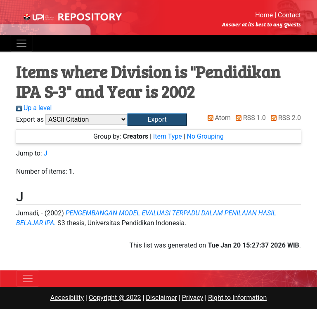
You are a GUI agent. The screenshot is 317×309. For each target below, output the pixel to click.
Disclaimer (161, 298)
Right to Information (237, 298)
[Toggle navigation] (21, 43)
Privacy (192, 298)
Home (264, 15)
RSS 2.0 (284, 118)
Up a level (34, 108)
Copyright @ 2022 (115, 298)
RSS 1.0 (249, 118)
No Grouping (205, 136)
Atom (217, 118)
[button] (157, 119)
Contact (289, 15)
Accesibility (67, 298)
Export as (30, 119)
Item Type (167, 136)
